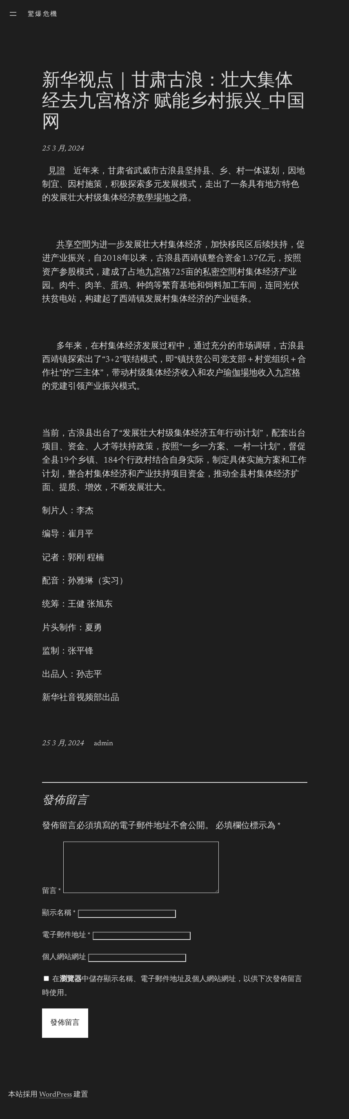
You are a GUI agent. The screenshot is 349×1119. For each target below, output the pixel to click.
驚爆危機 (43, 14)
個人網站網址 (64, 967)
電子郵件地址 (66, 945)
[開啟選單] (13, 14)
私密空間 (219, 272)
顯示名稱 (59, 923)
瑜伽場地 (240, 373)
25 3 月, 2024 (63, 149)
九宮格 (158, 272)
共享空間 (73, 245)
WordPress (55, 1104)
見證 (56, 171)
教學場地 (153, 198)
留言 (51, 901)
